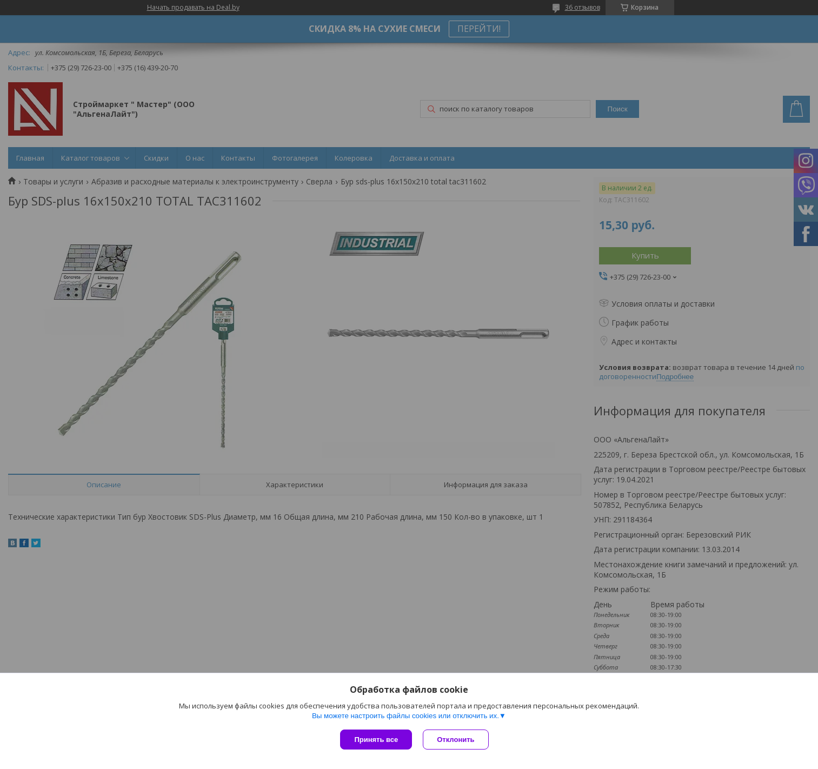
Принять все (376, 739)
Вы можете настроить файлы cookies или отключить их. (405, 716)
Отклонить (455, 739)
